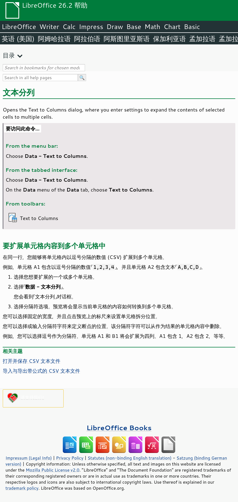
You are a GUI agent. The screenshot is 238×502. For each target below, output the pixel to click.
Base (133, 26)
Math (152, 26)
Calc (69, 26)
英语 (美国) (18, 38)
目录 (9, 55)
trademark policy (21, 488)
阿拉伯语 (87, 38)
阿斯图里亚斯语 (127, 38)
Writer (49, 26)
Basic (192, 26)
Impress (91, 26)
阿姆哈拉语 (54, 38)
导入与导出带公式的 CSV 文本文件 (41, 370)
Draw (114, 26)
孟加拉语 (202, 38)
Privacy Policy (69, 458)
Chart (171, 26)
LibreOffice (19, 26)
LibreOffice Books (119, 427)
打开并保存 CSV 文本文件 (31, 360)
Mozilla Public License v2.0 (53, 470)
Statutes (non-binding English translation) (129, 458)
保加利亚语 (169, 38)
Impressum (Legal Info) (28, 458)
